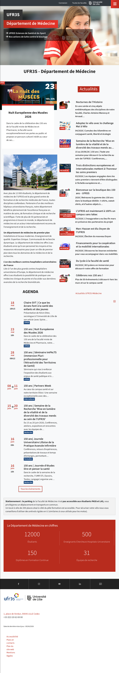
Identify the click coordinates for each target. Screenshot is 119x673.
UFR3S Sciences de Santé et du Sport (26, 33)
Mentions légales (11, 654)
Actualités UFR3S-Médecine (89, 293)
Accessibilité (12, 636)
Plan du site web (10, 648)
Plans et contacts (10, 641)
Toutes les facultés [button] (79, 3)
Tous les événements (30, 489)
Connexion (63, 3)
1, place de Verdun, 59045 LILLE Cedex (22, 613)
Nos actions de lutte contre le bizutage (26, 36)
